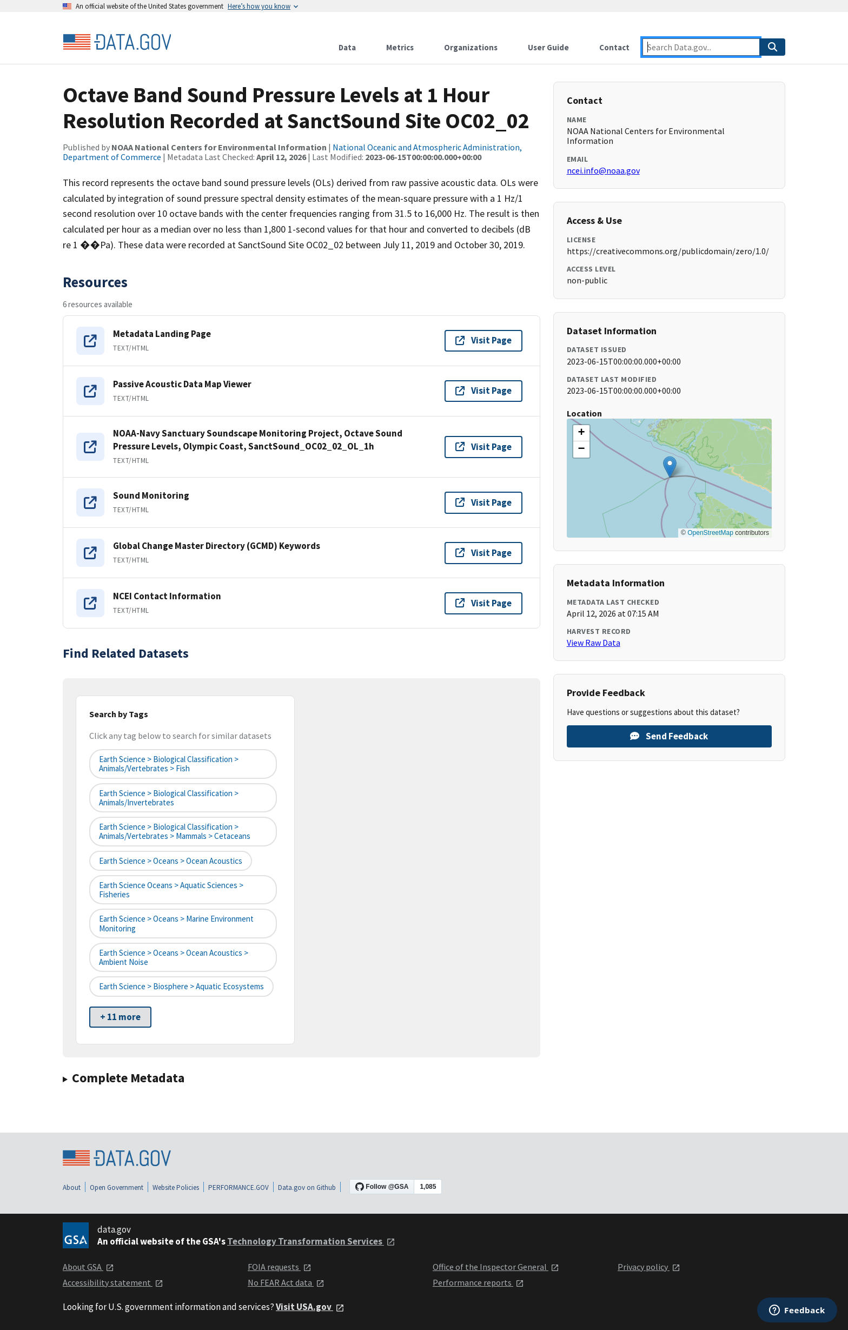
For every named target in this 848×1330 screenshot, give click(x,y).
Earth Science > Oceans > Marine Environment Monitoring (176, 923)
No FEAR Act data (286, 1282)
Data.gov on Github (307, 1187)
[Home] (117, 42)
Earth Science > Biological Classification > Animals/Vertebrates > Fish (169, 763)
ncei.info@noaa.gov (603, 170)
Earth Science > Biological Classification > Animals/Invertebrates (169, 798)
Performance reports (478, 1282)
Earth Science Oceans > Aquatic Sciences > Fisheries (171, 889)
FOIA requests (280, 1266)
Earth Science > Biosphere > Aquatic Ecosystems (181, 986)
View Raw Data (593, 642)
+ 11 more (120, 1017)
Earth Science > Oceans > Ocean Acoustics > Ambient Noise (173, 957)
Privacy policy (649, 1266)
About (72, 1187)
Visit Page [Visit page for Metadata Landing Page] (483, 340)
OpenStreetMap (710, 533)
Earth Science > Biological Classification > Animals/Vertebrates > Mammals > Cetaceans (174, 831)
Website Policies (176, 1187)
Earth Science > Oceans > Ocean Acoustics (170, 861)
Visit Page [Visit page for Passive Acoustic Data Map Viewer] (483, 390)
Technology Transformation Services (311, 1241)
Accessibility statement (113, 1282)
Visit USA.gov (310, 1307)
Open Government (116, 1187)
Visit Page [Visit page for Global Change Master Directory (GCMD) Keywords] (483, 553)
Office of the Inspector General (496, 1266)
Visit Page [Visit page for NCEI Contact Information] (483, 603)
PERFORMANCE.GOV (238, 1187)
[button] (670, 467)
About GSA (88, 1266)
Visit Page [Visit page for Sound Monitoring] (483, 502)
